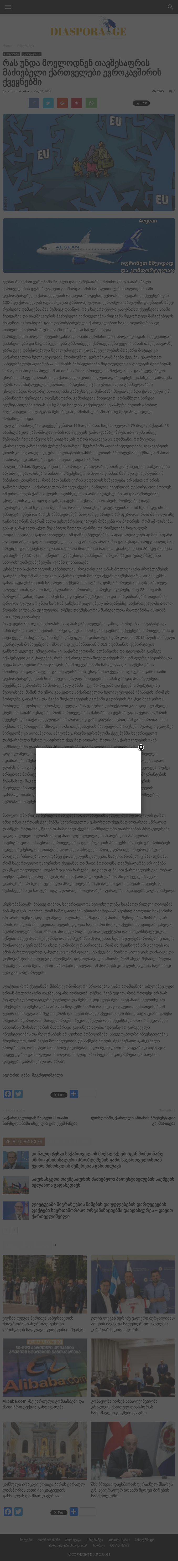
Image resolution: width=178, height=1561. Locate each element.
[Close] (141, 748)
